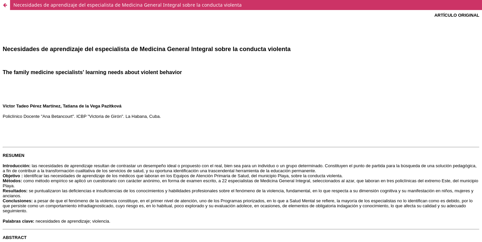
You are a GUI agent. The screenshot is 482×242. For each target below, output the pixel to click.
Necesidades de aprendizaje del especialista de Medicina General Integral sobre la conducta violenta (127, 5)
